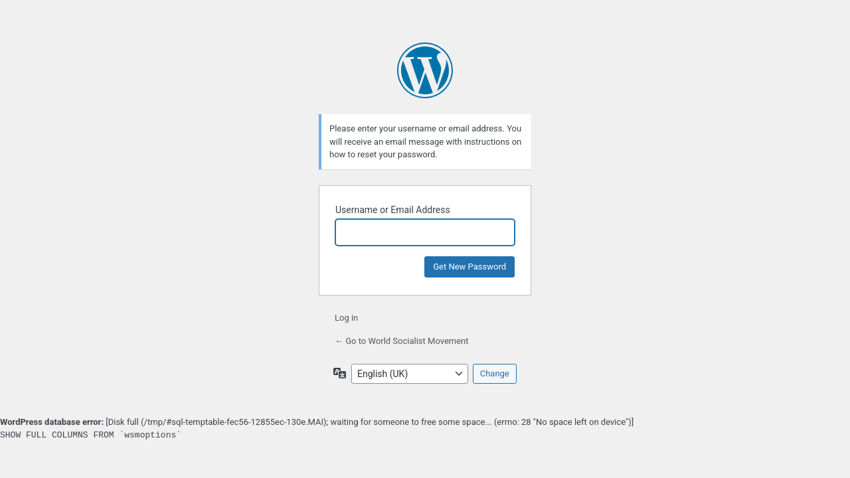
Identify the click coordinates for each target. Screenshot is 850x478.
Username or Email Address (392, 209)
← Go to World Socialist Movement (402, 341)
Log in (346, 318)
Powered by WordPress (425, 70)
